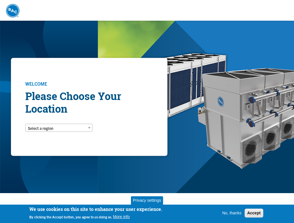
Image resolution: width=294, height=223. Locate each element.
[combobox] (58, 128)
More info (121, 216)
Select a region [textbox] (40, 128)
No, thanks (231, 213)
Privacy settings (147, 200)
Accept (254, 213)
